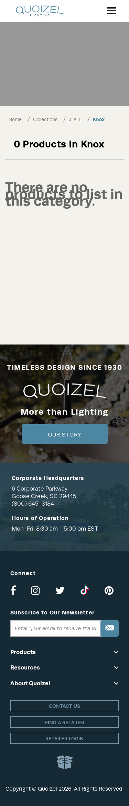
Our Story (64, 435)
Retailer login (64, 738)
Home (15, 119)
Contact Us (64, 706)
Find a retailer (64, 722)
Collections (45, 119)
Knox (99, 119)
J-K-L (75, 119)
